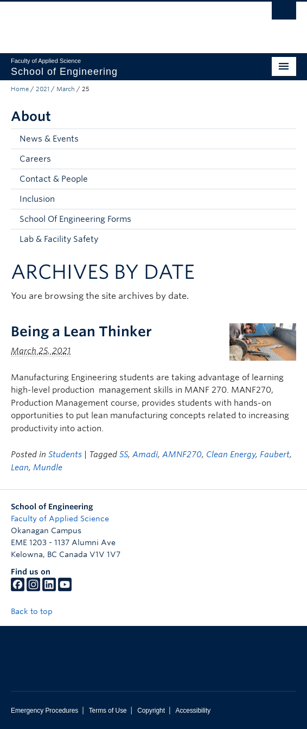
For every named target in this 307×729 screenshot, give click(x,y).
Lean (20, 467)
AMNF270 (182, 454)
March (65, 89)
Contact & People (54, 179)
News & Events (49, 139)
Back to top (37, 611)
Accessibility (192, 710)
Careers (35, 159)
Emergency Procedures (44, 710)
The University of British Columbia (110, 22)
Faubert (275, 454)
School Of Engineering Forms (75, 219)
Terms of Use (108, 710)
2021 (42, 89)
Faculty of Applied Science (60, 518)
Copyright (151, 710)
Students (65, 454)
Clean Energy (230, 454)
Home (20, 89)
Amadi (145, 454)
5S (123, 454)
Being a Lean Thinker (81, 331)
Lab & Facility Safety (59, 239)
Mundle (47, 467)
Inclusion (37, 199)
